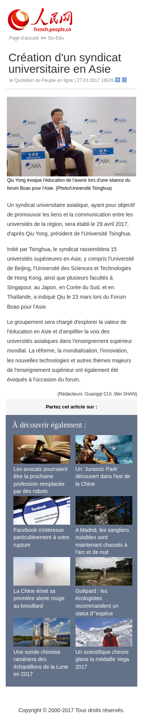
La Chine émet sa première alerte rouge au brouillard (38, 598)
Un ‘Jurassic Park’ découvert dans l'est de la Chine (103, 476)
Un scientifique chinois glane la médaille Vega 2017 (102, 659)
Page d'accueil (24, 38)
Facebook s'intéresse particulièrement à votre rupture (41, 537)
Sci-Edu (56, 38)
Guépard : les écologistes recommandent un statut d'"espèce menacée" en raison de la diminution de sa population (103, 613)
